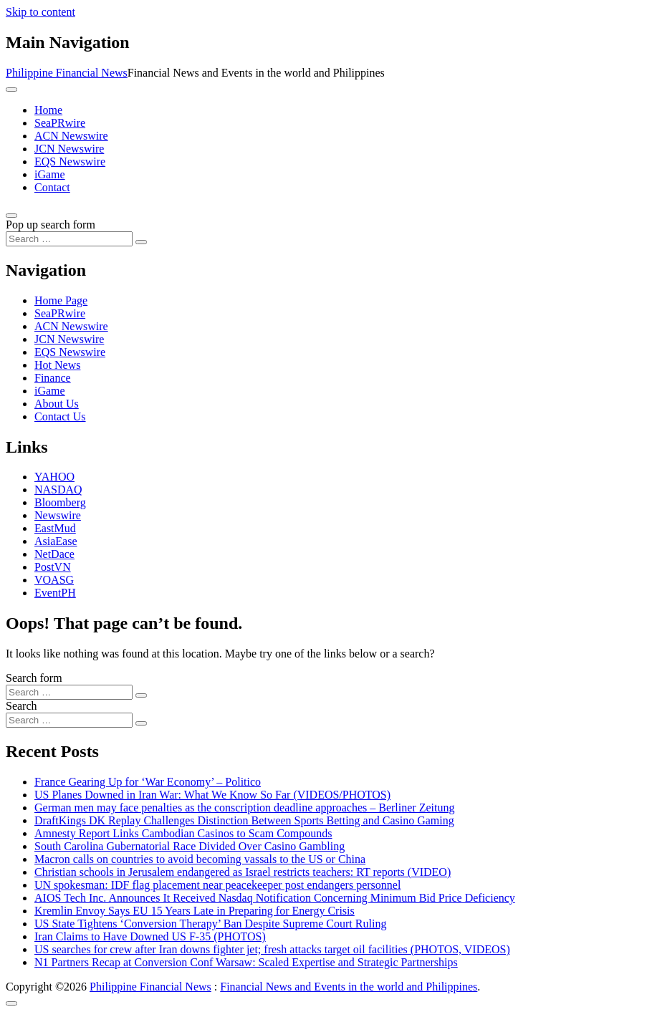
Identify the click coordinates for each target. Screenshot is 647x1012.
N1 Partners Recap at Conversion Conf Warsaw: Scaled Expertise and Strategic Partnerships (246, 962)
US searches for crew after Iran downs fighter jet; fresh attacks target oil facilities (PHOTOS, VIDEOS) (272, 949)
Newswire (57, 515)
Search (21, 706)
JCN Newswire (69, 149)
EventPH (55, 593)
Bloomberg (60, 502)
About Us (56, 403)
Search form (34, 678)
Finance (52, 378)
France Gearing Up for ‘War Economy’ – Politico (147, 782)
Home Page (60, 300)
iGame (49, 174)
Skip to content (40, 12)
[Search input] (69, 238)
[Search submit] (141, 242)
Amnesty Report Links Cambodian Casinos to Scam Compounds (183, 833)
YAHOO (54, 477)
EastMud (55, 528)
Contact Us (60, 416)
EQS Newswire (69, 161)
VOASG (54, 580)
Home (48, 110)
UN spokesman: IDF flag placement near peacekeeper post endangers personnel (217, 885)
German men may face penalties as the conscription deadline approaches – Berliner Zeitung (244, 807)
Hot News (57, 365)
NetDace (54, 554)
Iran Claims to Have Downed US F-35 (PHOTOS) (150, 936)
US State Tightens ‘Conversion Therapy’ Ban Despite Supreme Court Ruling (210, 923)
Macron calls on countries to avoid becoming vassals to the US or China (199, 859)
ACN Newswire (71, 136)
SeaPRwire (59, 123)
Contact (52, 187)
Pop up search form (50, 224)
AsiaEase (55, 541)
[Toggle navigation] (11, 89)
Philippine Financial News (67, 73)
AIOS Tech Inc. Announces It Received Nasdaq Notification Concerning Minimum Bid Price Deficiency (274, 898)
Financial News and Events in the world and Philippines (348, 986)
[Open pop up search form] (11, 215)
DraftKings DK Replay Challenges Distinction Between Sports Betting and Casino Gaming (244, 820)
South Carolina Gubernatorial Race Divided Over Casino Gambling (189, 846)
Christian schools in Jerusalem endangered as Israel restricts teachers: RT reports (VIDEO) (242, 872)
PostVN (52, 567)
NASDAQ (58, 489)
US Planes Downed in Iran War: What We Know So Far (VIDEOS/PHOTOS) (212, 795)
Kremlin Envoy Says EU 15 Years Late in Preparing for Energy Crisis (194, 911)
